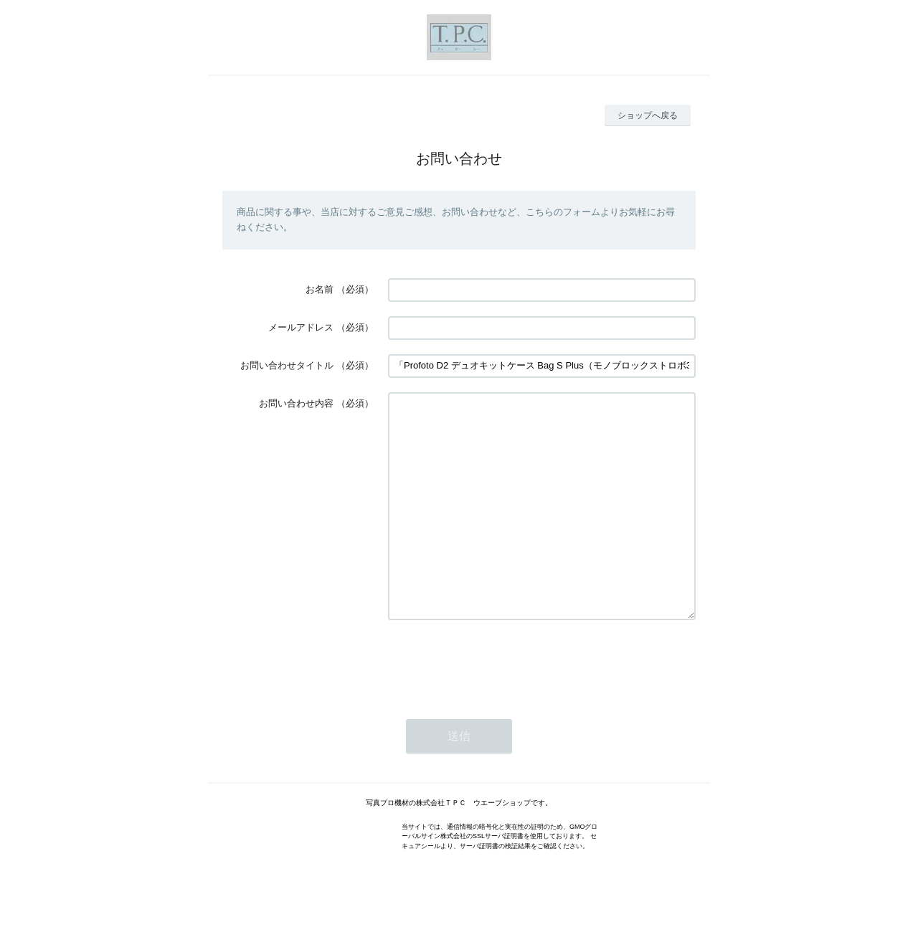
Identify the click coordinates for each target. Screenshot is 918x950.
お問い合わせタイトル (286, 365)
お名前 (319, 289)
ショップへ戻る (647, 115)
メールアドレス (300, 327)
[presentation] (497, 705)
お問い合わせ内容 (296, 403)
